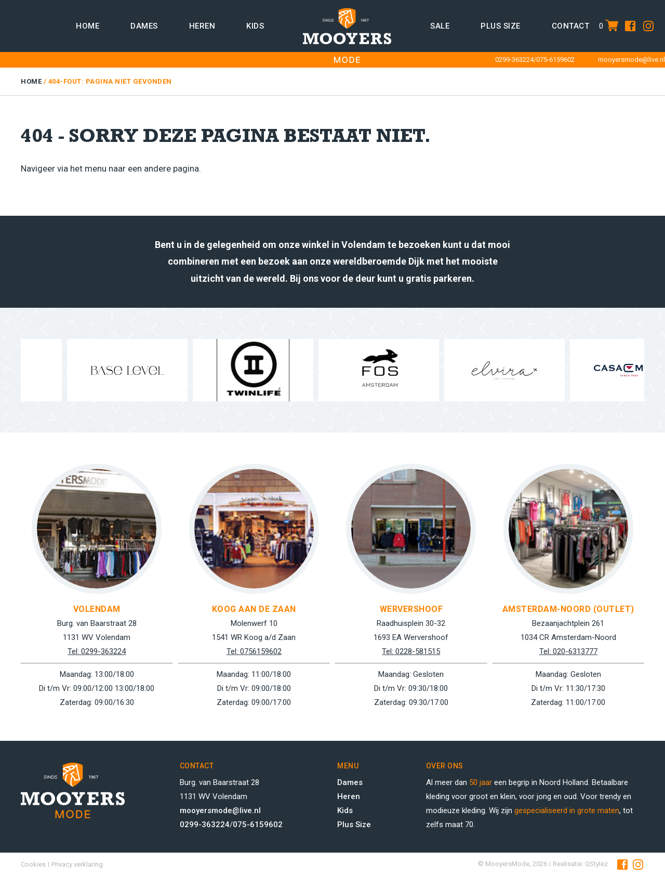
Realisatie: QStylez (580, 864)
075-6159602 (555, 59)
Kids (255, 26)
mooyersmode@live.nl (631, 59)
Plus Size (354, 824)
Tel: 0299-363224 (97, 651)
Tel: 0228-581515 (411, 651)
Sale (439, 26)
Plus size (501, 26)
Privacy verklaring (77, 864)
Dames (144, 26)
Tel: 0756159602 (254, 651)
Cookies (33, 864)
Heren (202, 26)
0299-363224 (514, 59)
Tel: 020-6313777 (568, 651)
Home (87, 26)
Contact (571, 26)
